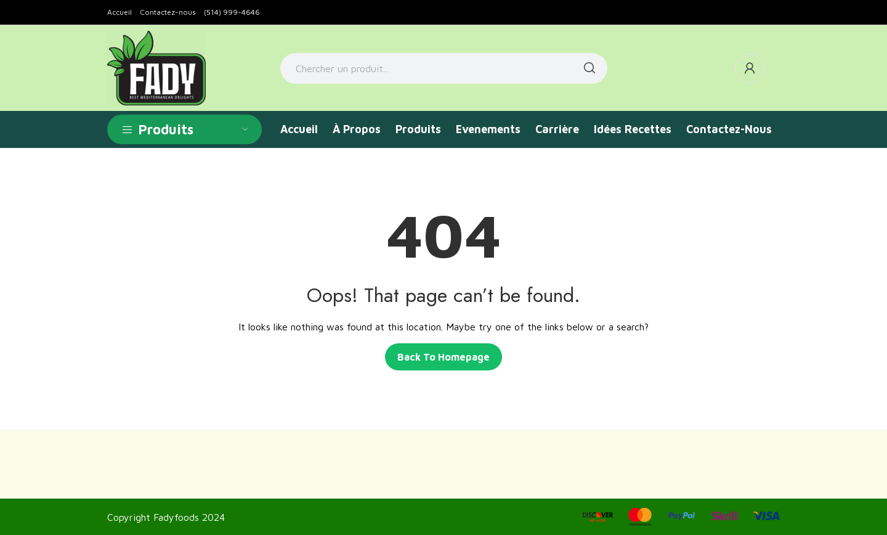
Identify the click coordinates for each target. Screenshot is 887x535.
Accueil (119, 12)
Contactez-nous (168, 12)
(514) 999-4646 (232, 12)
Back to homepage (443, 356)
